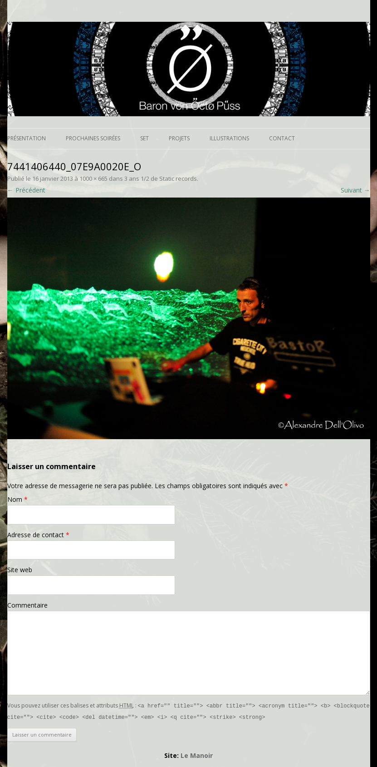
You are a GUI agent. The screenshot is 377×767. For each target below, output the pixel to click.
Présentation (26, 138)
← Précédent (26, 190)
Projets (179, 138)
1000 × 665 (93, 178)
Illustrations (229, 138)
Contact (282, 138)
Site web (19, 569)
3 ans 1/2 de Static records (160, 178)
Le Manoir (197, 754)
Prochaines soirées (93, 138)
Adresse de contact (38, 534)
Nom (17, 499)
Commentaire (27, 605)
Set (144, 138)
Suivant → (355, 190)
